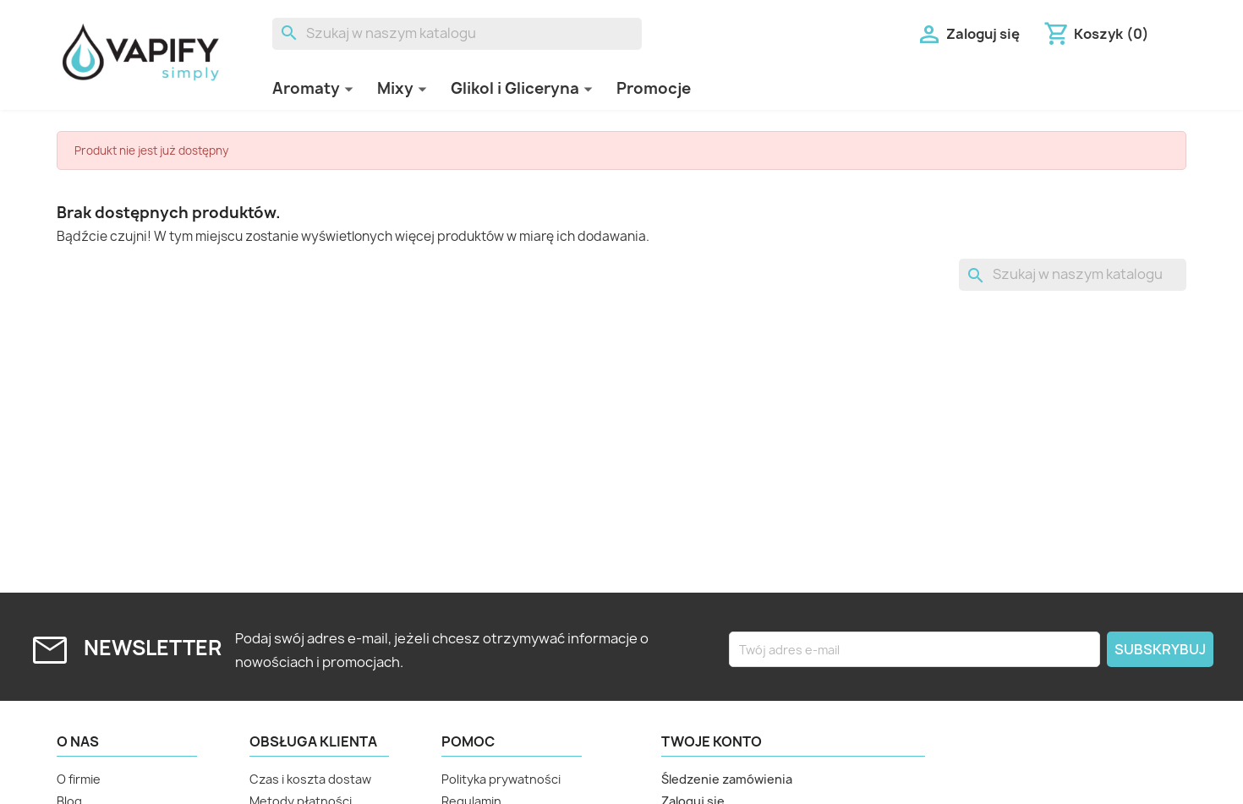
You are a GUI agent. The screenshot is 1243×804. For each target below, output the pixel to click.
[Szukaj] (457, 34)
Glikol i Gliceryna (515, 88)
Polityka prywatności (501, 779)
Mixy (395, 88)
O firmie (79, 779)
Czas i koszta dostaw (310, 779)
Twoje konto (711, 741)
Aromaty (306, 88)
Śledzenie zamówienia (726, 779)
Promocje (653, 88)
